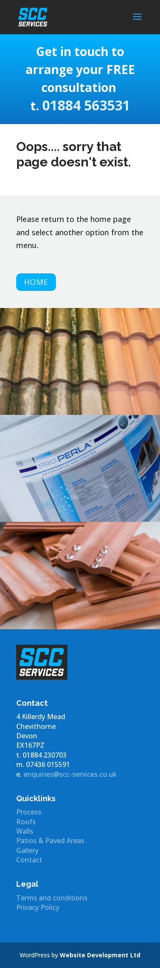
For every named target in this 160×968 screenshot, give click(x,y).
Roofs (26, 821)
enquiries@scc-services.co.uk (70, 774)
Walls (24, 831)
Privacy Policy (37, 907)
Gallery (27, 850)
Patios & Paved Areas (50, 840)
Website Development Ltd (100, 955)
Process (28, 812)
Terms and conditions (51, 898)
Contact (29, 859)
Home (36, 282)
